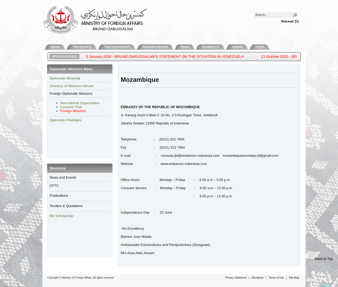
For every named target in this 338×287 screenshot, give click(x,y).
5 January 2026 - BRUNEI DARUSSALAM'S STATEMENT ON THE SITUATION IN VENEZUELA (168, 56)
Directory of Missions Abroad (71, 86)
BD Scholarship (62, 216)
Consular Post (71, 107)
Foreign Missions (73, 111)
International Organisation (80, 103)
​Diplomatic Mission (64, 78)
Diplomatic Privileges (66, 120)
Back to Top (324, 259)
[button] (295, 15)
